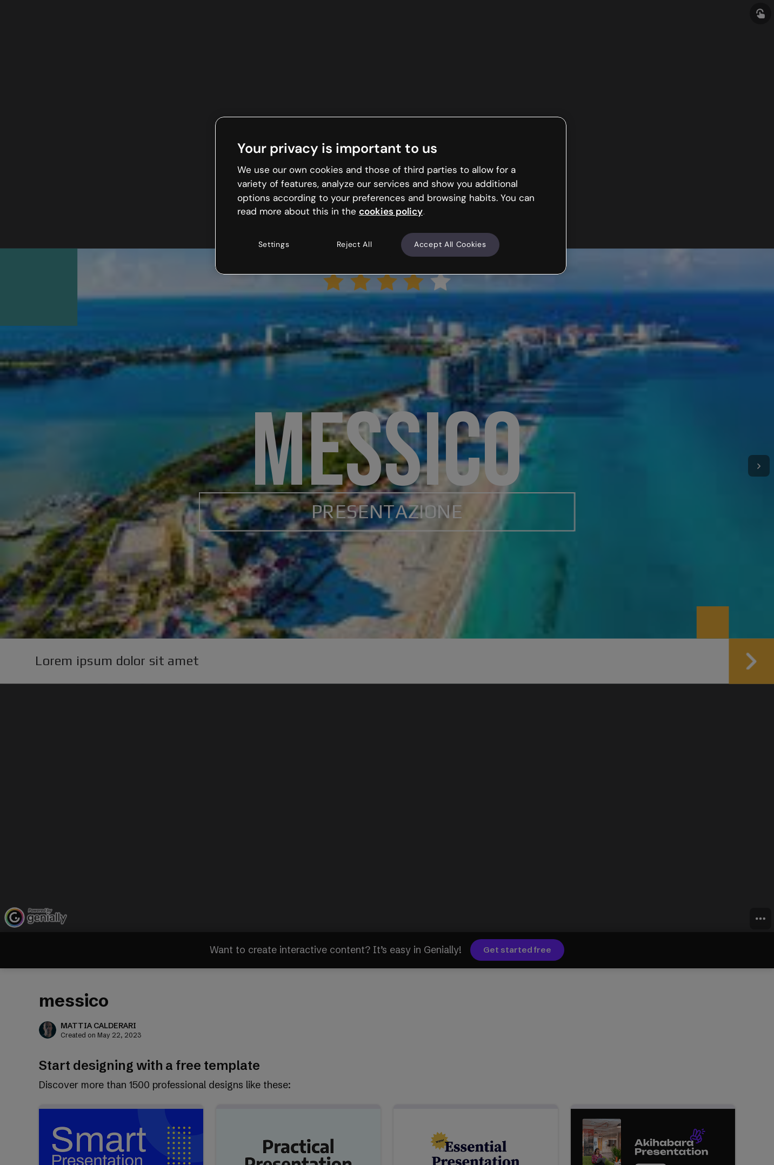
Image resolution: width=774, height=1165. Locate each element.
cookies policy (391, 211)
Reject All (354, 244)
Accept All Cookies (450, 244)
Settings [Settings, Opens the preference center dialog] (274, 244)
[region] (390, 195)
